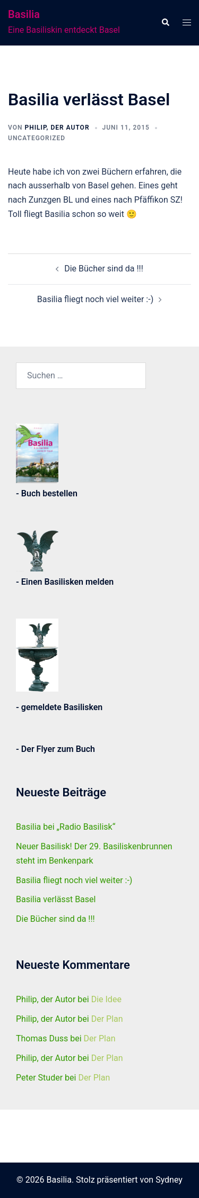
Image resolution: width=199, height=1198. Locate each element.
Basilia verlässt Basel (56, 899)
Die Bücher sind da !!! (103, 269)
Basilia (24, 14)
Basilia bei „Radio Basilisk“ (65, 827)
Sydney (169, 1180)
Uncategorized (36, 138)
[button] (165, 23)
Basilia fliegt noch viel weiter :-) (95, 299)
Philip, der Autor (56, 127)
